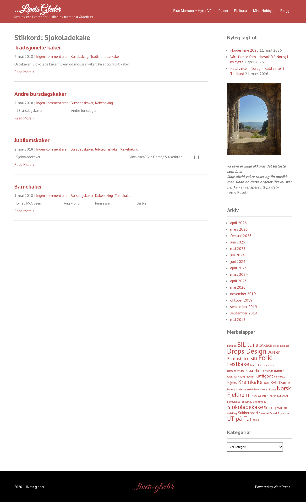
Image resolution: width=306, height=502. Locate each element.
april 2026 (238, 222)
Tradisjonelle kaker (37, 47)
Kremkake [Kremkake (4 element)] (250, 382)
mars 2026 (239, 229)
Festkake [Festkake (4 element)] (238, 364)
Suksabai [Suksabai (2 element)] (264, 413)
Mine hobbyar (264, 11)
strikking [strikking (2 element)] (232, 413)
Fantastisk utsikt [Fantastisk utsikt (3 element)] (242, 358)
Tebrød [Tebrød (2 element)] (273, 413)
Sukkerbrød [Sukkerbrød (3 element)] (248, 413)
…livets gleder (37, 10)
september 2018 (243, 313)
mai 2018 (238, 319)
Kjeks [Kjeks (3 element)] (232, 382)
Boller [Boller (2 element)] (276, 345)
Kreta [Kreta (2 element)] (266, 383)
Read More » (24, 71)
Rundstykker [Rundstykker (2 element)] (234, 401)
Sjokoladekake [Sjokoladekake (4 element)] (245, 407)
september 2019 (243, 306)
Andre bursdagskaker (40, 93)
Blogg (284, 11)
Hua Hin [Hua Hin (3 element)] (253, 370)
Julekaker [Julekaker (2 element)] (232, 376)
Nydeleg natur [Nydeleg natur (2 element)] (260, 396)
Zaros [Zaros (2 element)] (255, 419)
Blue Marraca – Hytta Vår (193, 11)
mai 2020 (238, 287)
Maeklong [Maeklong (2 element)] (232, 389)
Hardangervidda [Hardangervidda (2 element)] (236, 370)
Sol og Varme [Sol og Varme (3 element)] (276, 407)
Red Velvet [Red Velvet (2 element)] (282, 396)
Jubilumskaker (31, 140)
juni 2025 (237, 242)
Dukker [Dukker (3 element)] (273, 352)
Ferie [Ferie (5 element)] (265, 357)
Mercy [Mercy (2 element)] (257, 389)
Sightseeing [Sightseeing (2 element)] (259, 401)
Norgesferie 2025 (244, 50)
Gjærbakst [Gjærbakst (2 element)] (256, 365)
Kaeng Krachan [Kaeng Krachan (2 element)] (246, 376)
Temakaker (123, 195)
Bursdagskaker (82, 102)
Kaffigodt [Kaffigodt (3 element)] (264, 376)
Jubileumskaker (107, 149)
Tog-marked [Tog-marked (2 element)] (284, 413)
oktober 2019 (241, 300)
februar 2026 (240, 235)
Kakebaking (79, 56)
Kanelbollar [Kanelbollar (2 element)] (280, 376)
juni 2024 (237, 261)
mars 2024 (239, 274)
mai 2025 (238, 248)
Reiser (223, 11)
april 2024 (238, 267)
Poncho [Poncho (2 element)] (272, 396)
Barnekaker (28, 186)
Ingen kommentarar (52, 56)
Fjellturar (240, 11)
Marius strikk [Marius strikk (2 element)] (246, 389)
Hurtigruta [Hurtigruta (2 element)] (267, 370)
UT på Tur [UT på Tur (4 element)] (239, 418)
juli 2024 (237, 255)
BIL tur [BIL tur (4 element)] (246, 344)
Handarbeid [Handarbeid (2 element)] (268, 365)
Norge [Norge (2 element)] (272, 389)
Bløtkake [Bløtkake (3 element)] (264, 345)
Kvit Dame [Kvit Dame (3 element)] (280, 382)
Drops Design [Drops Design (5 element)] (246, 351)
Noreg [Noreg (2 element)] (265, 389)
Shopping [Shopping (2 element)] (247, 401)
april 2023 (238, 280)
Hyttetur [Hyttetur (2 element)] (279, 370)
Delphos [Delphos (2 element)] (284, 345)
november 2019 (243, 293)
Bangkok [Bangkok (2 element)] (231, 345)
